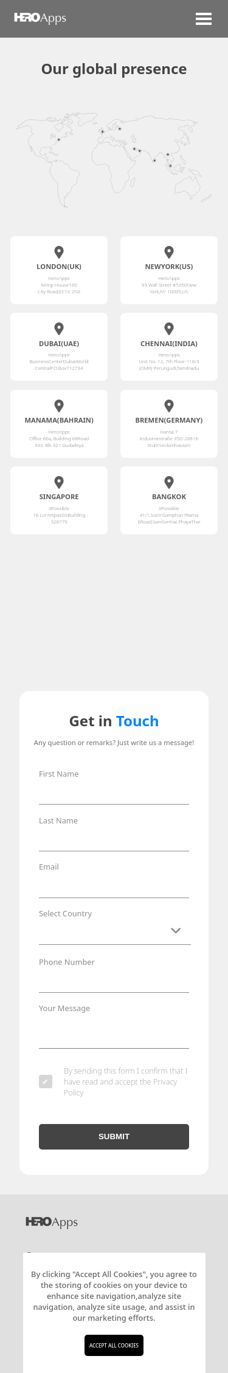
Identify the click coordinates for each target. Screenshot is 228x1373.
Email (49, 866)
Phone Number (67, 961)
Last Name (58, 820)
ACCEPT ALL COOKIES (114, 1345)
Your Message (64, 1008)
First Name (58, 773)
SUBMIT (114, 1140)
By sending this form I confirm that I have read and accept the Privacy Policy (113, 1085)
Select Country (65, 913)
